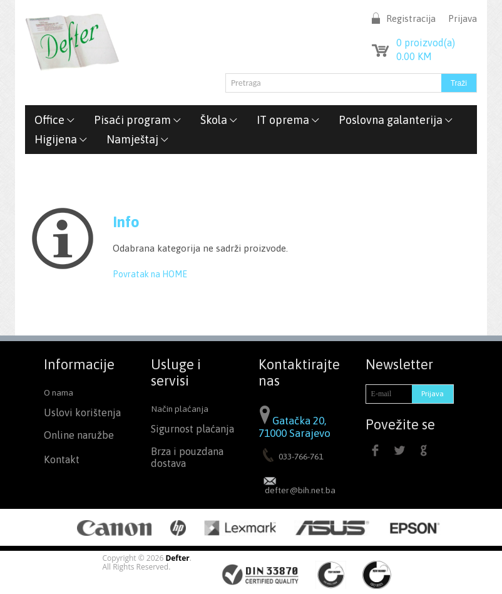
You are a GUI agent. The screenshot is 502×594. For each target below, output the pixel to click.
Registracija (411, 18)
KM (414, 56)
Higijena (61, 139)
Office (54, 119)
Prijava (462, 18)
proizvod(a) (425, 42)
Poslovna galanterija (396, 119)
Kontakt (61, 460)
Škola (219, 119)
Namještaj (137, 139)
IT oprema (288, 119)
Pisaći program (138, 119)
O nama (58, 392)
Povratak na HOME (150, 274)
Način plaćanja (179, 409)
